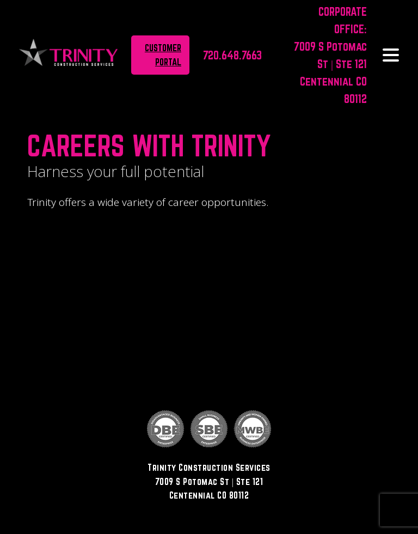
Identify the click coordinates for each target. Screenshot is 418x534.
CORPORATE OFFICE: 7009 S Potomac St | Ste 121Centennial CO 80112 (330, 55)
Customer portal (163, 55)
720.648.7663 (232, 55)
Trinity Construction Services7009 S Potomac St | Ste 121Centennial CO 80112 (209, 481)
